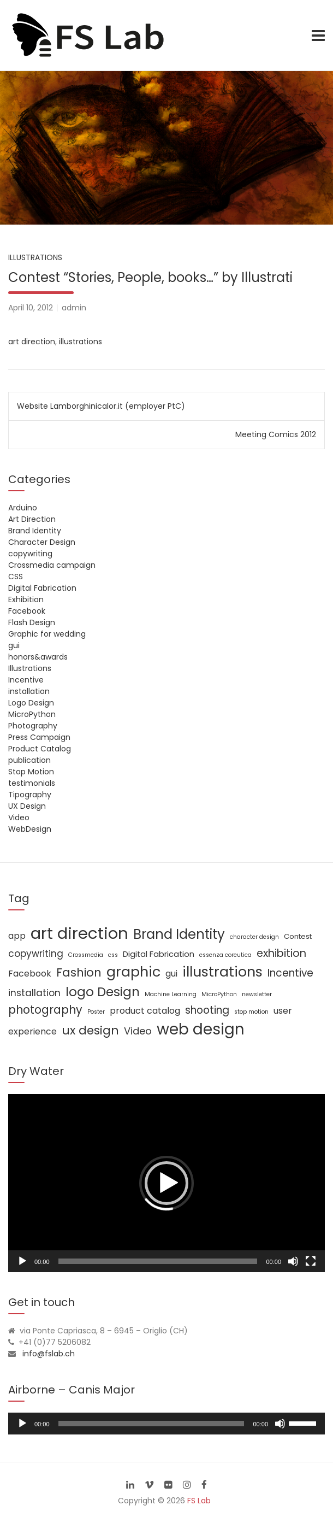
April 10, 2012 (30, 307)
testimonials (31, 783)
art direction (31, 341)
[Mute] (293, 1261)
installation (29, 691)
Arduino (22, 507)
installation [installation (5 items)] (34, 992)
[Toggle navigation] (318, 35)
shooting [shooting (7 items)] (207, 1010)
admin (74, 307)
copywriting (30, 553)
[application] (166, 1183)
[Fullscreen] (310, 1261)
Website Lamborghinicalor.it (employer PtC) (101, 406)
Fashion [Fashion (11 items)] (79, 972)
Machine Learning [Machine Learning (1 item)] (171, 994)
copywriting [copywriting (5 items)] (35, 953)
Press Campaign (39, 737)
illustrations (80, 341)
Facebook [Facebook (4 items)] (29, 973)
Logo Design (31, 702)
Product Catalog (39, 748)
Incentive (26, 679)
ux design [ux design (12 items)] (90, 1030)
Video (18, 817)
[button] (166, 1183)
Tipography (29, 794)
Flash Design (31, 622)
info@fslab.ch (48, 1353)
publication (29, 760)
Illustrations (35, 257)
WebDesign (29, 829)
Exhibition (26, 599)
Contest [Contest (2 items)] (298, 936)
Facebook (26, 610)
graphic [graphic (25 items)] (133, 971)
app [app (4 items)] (17, 936)
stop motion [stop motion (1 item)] (251, 1012)
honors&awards (38, 656)
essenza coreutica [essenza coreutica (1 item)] (225, 955)
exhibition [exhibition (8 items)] (281, 953)
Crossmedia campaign (52, 565)
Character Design (41, 542)
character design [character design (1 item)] (254, 937)
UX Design (27, 806)
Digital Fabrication (42, 588)
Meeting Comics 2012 (275, 434)
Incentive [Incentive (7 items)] (290, 973)
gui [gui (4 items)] (171, 973)
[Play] (22, 1261)
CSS (15, 576)
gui (14, 645)
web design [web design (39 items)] (201, 1029)
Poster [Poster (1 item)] (96, 1012)
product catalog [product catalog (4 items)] (145, 1010)
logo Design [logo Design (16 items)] (103, 992)
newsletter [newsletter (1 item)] (257, 994)
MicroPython (32, 714)
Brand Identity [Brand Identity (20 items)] (179, 934)
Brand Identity (34, 530)
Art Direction (32, 519)
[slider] (151, 1423)
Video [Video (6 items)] (138, 1031)
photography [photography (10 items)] (45, 1010)
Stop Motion (31, 771)
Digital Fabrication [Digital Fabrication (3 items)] (158, 954)
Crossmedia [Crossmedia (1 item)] (85, 955)
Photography (32, 725)
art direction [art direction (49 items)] (79, 933)
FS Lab (199, 1500)
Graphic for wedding (47, 633)
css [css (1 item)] (113, 955)
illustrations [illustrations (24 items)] (222, 971)
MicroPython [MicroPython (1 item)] (219, 994)
